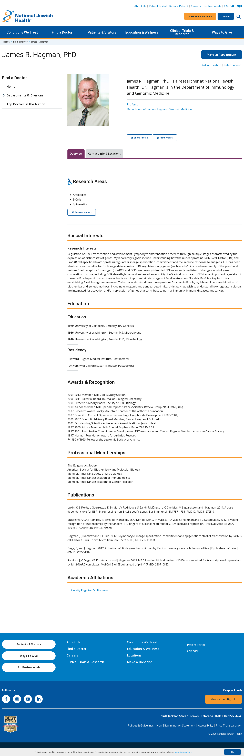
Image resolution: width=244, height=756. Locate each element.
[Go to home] (27, 16)
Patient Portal (158, 6)
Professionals (212, 6)
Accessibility (205, 725)
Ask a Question (211, 65)
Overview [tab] (76, 153)
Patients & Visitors (102, 32)
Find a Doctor (62, 32)
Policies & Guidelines (141, 725)
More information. (183, 752)
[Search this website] (238, 16)
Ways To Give (29, 656)
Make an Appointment (200, 16)
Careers (196, 6)
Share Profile (139, 137)
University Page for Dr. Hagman (87, 590)
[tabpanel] (154, 383)
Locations (134, 655)
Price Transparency (228, 725)
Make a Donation (139, 662)
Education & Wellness (142, 32)
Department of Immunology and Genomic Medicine (159, 109)
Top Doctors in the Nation (25, 104)
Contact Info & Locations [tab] (104, 153)
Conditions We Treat (22, 32)
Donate (226, 16)
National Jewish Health (229, 733)
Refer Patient (232, 65)
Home (6, 41)
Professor (133, 104)
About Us (140, 6)
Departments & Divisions (25, 95)
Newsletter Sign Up (223, 699)
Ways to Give (222, 32)
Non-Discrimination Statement (175, 725)
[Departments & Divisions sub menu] (3, 95)
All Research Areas (82, 212)
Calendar (192, 651)
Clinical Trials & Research (182, 32)
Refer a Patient (178, 6)
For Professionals (28, 667)
